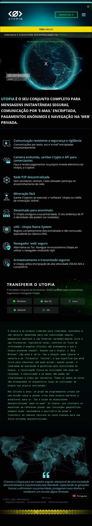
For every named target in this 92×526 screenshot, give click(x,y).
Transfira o (66, 14)
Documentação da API (36, 502)
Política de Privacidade (58, 502)
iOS (46, 310)
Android (19, 310)
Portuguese (80, 496)
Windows (19, 301)
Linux (72, 301)
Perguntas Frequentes (15, 502)
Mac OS (46, 301)
